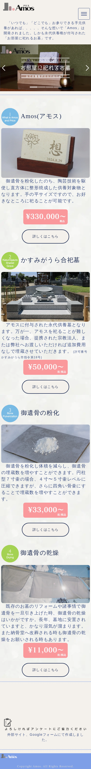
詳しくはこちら (46, 236)
